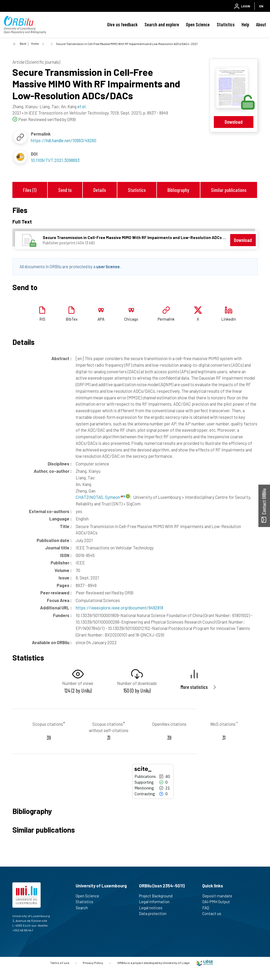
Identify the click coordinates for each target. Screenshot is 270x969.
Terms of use (59, 962)
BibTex (72, 319)
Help (245, 24)
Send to (65, 190)
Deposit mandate (219, 895)
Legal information (156, 901)
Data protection (155, 913)
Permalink (166, 319)
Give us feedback (122, 24)
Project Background (158, 895)
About (261, 24)
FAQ (208, 907)
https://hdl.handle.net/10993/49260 (63, 140)
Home (35, 43)
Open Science (198, 24)
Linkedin (228, 319)
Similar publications (229, 190)
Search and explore (161, 24)
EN (261, 6)
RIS (42, 319)
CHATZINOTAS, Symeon (100, 497)
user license (108, 266)
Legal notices (153, 907)
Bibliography (178, 190)
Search (84, 907)
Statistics (226, 24)
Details (99, 190)
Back (23, 43)
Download (234, 122)
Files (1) (29, 190)
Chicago (131, 319)
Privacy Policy (93, 962)
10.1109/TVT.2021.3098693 (55, 160)
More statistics (194, 687)
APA (101, 319)
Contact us (214, 913)
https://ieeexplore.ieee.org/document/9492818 (119, 607)
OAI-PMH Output (218, 901)
